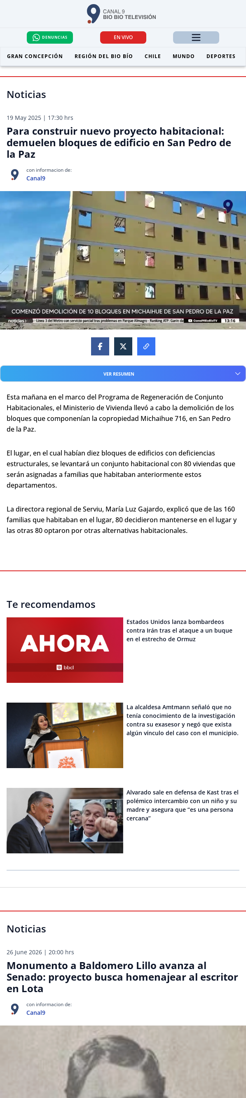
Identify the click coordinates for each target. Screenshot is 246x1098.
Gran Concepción (35, 56)
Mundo (184, 56)
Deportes (221, 56)
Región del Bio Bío (104, 56)
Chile (153, 56)
